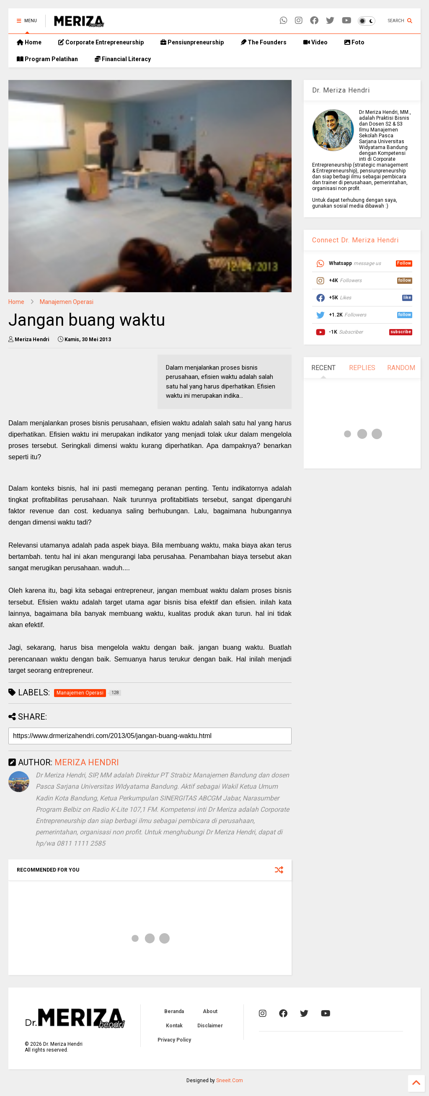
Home (29, 42)
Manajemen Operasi (66, 301)
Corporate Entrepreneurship (101, 42)
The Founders (263, 42)
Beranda (174, 1011)
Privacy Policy (174, 1040)
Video (315, 42)
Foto (354, 42)
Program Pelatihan (47, 59)
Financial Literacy (123, 59)
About (210, 1011)
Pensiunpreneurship (192, 42)
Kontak (174, 1026)
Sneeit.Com (229, 1080)
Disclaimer (210, 1026)
